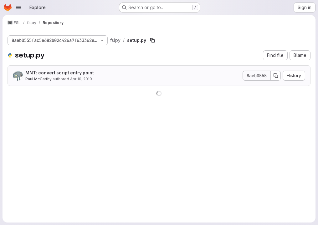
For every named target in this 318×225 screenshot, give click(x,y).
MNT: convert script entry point (59, 72)
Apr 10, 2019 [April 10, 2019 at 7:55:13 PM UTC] (81, 79)
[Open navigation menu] (18, 7)
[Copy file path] (152, 40)
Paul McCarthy (38, 79)
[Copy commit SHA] (276, 76)
